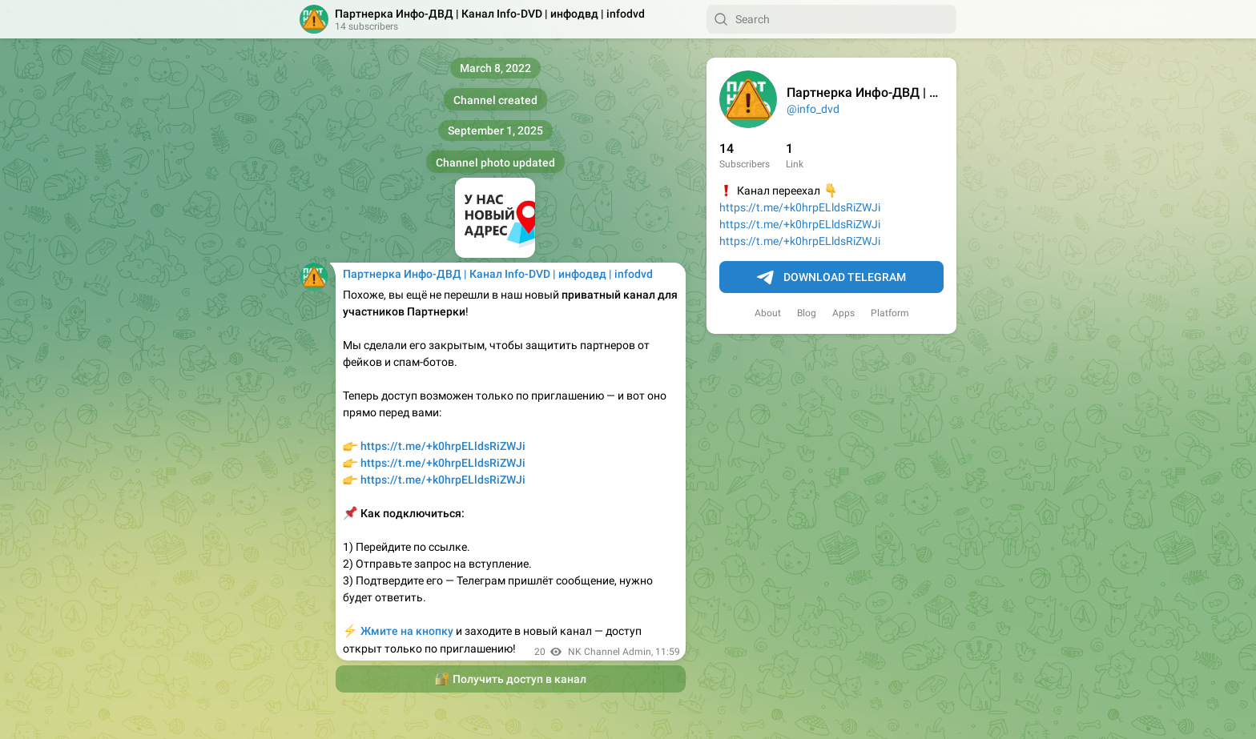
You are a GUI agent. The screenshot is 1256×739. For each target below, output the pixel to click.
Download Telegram (831, 278)
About (768, 313)
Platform (890, 313)
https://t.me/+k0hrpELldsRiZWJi (799, 207)
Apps (843, 313)
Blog (806, 313)
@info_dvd (813, 108)
